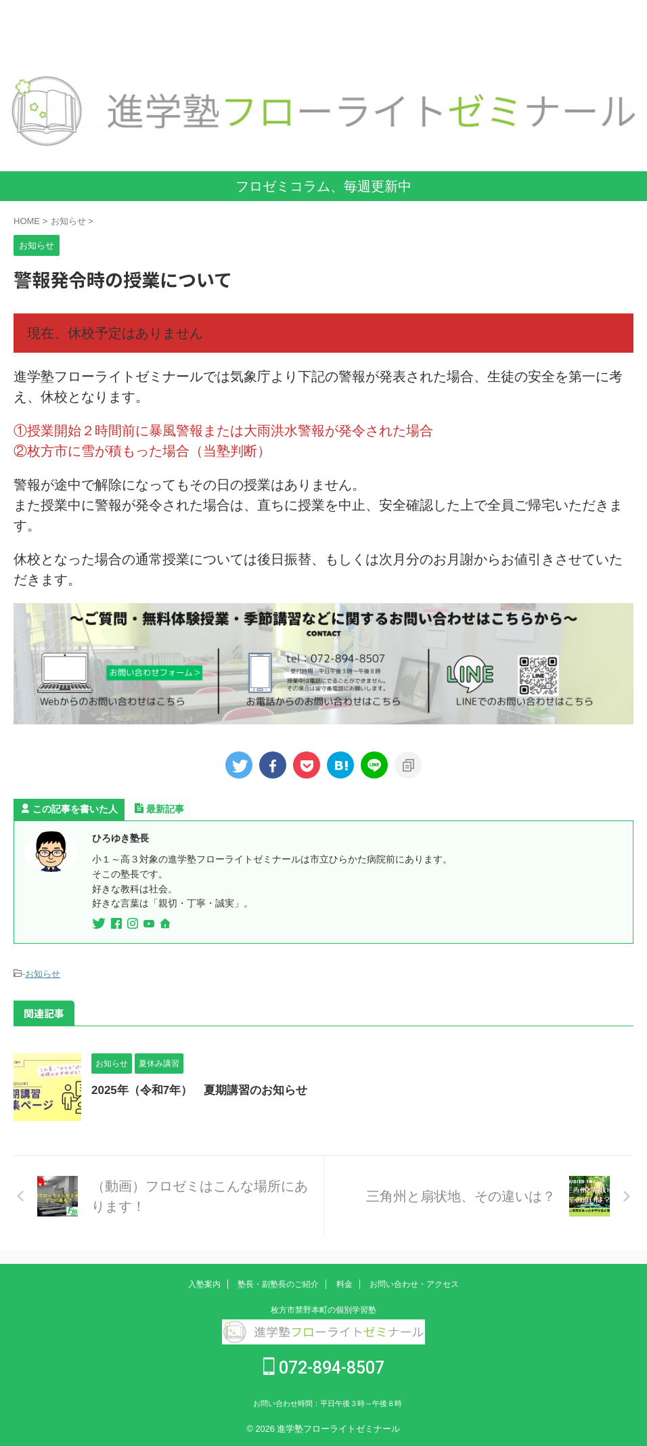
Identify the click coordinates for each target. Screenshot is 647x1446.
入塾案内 (204, 1284)
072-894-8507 (323, 1368)
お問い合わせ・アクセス (414, 1284)
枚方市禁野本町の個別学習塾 (323, 1310)
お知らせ (42, 974)
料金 (344, 1284)
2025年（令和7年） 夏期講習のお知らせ (205, 1090)
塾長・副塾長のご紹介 (278, 1284)
